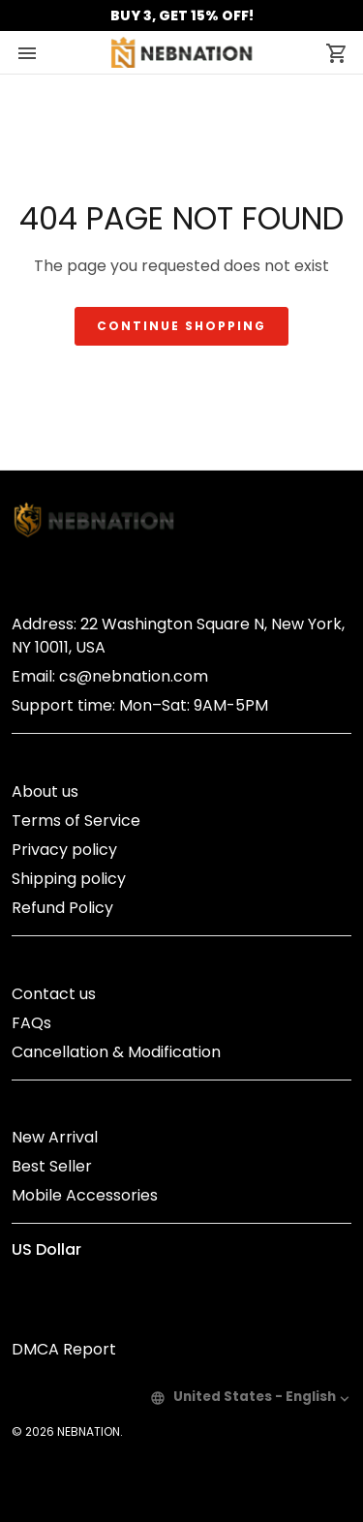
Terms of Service (76, 820)
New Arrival (55, 1137)
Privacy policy (64, 849)
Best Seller (52, 1166)
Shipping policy (69, 879)
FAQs (31, 1023)
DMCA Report (64, 1349)
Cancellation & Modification (116, 1052)
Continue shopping (181, 326)
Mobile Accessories (85, 1195)
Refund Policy (62, 908)
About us (45, 791)
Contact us (54, 994)
